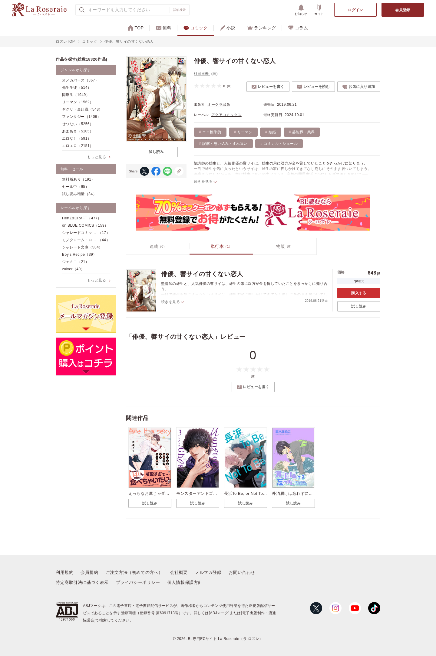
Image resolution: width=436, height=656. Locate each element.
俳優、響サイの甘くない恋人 (202, 274)
